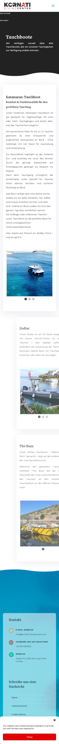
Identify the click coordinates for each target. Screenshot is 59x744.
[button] (54, 720)
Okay (30, 737)
